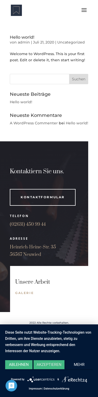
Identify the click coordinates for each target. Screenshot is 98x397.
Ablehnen (19, 364)
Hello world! (22, 37)
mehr (79, 364)
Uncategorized (71, 42)
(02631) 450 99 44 (28, 224)
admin (24, 42)
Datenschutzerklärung (56, 388)
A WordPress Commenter (34, 123)
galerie (24, 293)
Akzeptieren (49, 364)
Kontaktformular (43, 197)
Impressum (35, 388)
